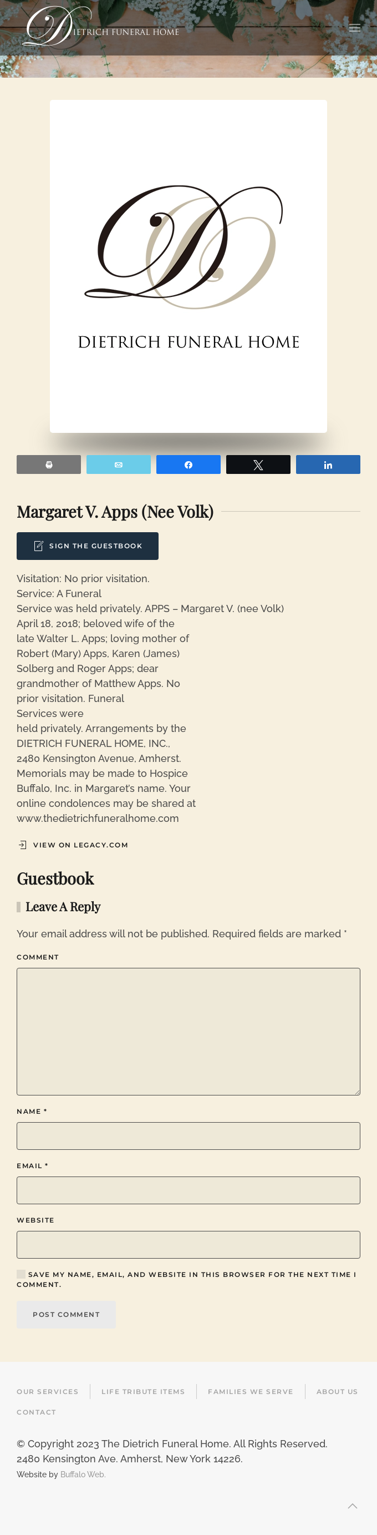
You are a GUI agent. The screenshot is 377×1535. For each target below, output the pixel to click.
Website (36, 1220)
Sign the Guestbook (87, 546)
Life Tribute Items (143, 1391)
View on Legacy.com (72, 845)
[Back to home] (100, 27)
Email (33, 1166)
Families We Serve (251, 1391)
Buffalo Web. (83, 1474)
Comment (38, 957)
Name (32, 1111)
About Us (338, 1391)
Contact (37, 1412)
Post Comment (66, 1314)
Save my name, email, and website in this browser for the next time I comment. (187, 1279)
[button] (354, 27)
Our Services (48, 1391)
